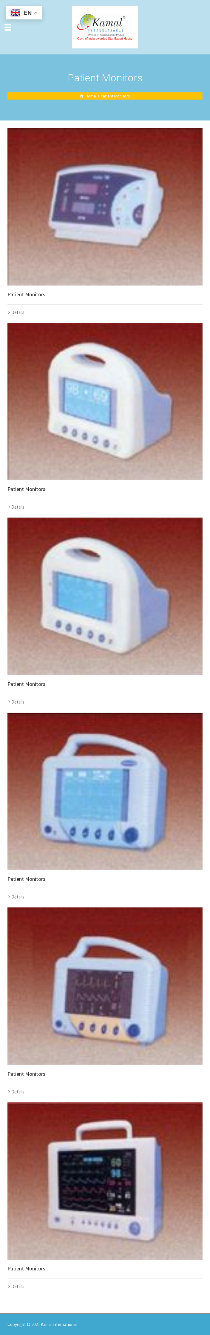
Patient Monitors (26, 294)
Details (17, 312)
